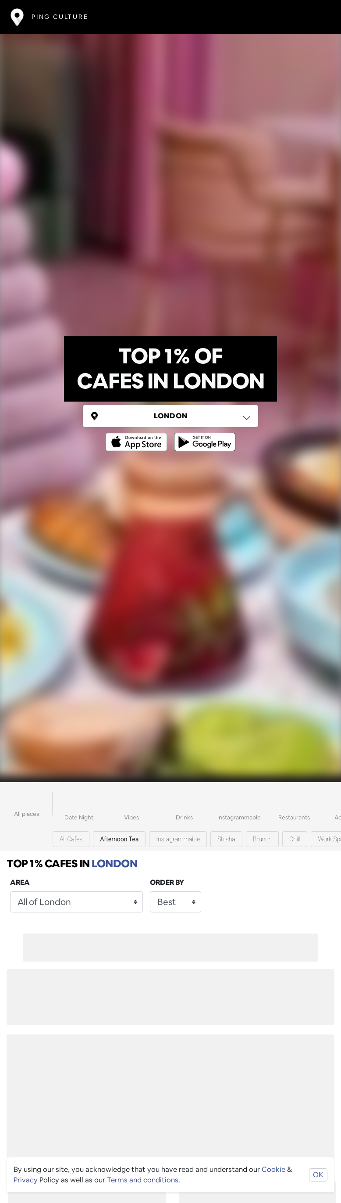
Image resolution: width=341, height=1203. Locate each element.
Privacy (26, 1180)
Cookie (273, 1169)
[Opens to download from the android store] (202, 435)
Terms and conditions (142, 1180)
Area (20, 882)
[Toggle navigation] (317, 17)
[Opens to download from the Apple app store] (138, 435)
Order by (167, 882)
